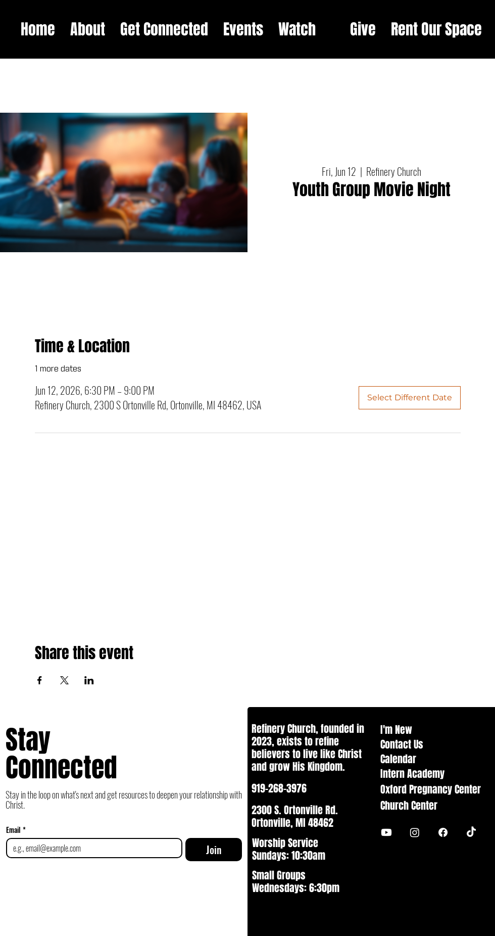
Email (16, 829)
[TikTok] (471, 832)
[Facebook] (443, 832)
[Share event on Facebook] (39, 680)
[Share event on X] (64, 680)
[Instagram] (415, 832)
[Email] (91, 848)
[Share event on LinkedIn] (89, 680)
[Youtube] (386, 832)
